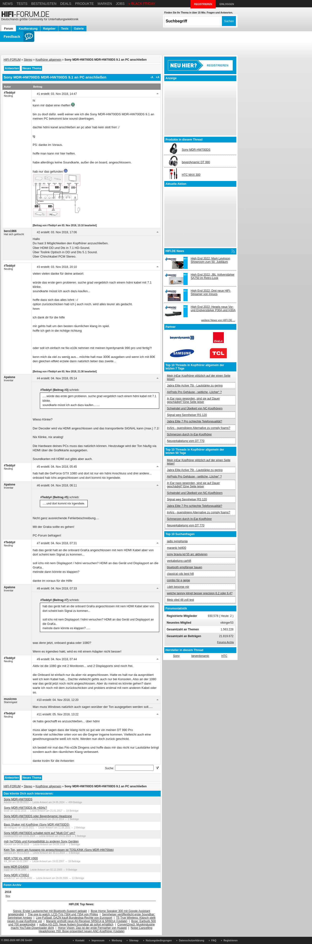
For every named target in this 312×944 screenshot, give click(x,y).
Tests (22, 4)
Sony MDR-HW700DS (18, 799)
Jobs (120, 4)
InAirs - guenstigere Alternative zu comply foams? (198, 428)
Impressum (98, 940)
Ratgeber (49, 28)
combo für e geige (178, 580)
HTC (224, 656)
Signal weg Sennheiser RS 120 (187, 415)
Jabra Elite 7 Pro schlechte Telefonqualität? (194, 421)
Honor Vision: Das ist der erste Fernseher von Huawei (92, 928)
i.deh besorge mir (178, 586)
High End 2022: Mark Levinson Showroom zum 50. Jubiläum (210, 260)
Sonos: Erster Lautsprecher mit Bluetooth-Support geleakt (50, 911)
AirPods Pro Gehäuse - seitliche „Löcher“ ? (194, 392)
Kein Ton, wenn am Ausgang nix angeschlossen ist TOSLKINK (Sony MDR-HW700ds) (59, 850)
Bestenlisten (43, 4)
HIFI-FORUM (12, 59)
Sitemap (134, 940)
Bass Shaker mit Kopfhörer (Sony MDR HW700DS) (36, 824)
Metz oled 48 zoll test (180, 599)
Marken (105, 4)
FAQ (213, 940)
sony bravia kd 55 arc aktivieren (187, 554)
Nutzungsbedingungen (159, 940)
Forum (8, 28)
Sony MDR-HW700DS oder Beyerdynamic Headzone (38, 816)
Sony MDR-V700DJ (16, 875)
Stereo (28, 59)
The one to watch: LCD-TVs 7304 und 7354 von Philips (63, 914)
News (8, 4)
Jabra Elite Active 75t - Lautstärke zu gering (194, 385)
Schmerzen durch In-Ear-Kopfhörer (189, 434)
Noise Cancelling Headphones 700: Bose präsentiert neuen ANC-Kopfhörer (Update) (95, 929)
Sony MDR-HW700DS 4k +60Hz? (25, 807)
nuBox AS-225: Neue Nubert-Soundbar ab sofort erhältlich (76, 924)
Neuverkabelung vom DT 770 (185, 441)
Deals (65, 4)
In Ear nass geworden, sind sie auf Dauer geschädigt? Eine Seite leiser (193, 400)
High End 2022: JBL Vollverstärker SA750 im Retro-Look (212, 276)
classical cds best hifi (180, 573)
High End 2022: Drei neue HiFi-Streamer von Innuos (211, 292)
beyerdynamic (200, 656)
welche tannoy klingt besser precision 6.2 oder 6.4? (199, 593)
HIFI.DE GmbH (24, 940)
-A (151, 77)
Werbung (117, 940)
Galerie (79, 28)
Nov (8, 895)
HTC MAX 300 (191, 174)
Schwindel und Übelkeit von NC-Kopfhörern (194, 408)
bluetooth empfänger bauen (184, 567)
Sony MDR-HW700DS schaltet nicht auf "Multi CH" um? (39, 833)
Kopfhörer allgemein (48, 59)
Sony (176, 656)
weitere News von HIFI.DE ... (218, 320)
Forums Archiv (225, 642)
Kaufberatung (28, 28)
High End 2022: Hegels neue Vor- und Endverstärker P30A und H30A (213, 308)
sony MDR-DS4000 (16, 866)
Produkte (84, 4)
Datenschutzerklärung (191, 940)
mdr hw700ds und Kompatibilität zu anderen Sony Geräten (41, 841)
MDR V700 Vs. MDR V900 (21, 858)
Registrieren (231, 940)
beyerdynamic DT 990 (196, 162)
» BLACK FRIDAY (141, 4)
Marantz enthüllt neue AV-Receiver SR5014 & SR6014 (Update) (87, 921)
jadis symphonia (177, 541)
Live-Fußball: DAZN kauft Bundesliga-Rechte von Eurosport (74, 917)
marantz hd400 (176, 548)
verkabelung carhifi (179, 561)
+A (157, 77)
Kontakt (79, 940)
